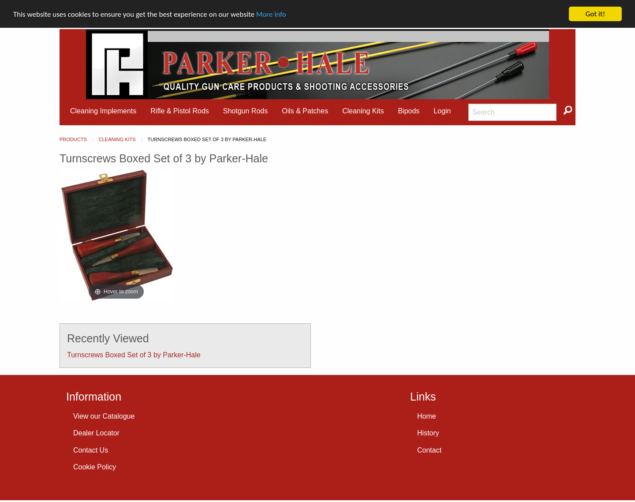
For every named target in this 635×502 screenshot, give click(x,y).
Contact (429, 449)
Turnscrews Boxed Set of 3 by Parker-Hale (134, 355)
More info (271, 14)
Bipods (408, 111)
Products (73, 139)
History (428, 433)
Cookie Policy (94, 467)
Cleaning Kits (363, 111)
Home (426, 416)
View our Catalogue (103, 416)
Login (442, 111)
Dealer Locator (96, 433)
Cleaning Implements (103, 111)
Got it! (595, 14)
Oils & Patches (305, 111)
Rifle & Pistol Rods (179, 111)
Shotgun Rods (245, 111)
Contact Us (90, 449)
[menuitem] (103, 111)
